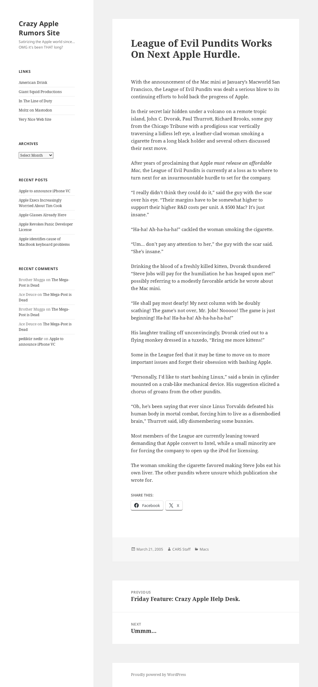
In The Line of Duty (35, 101)
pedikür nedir (31, 338)
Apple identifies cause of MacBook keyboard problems (44, 241)
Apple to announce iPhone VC (44, 191)
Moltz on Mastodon (35, 110)
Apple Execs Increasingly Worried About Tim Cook (40, 203)
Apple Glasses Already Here (42, 215)
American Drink (33, 82)
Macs (204, 549)
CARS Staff (181, 549)
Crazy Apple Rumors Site (39, 28)
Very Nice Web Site (35, 119)
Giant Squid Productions (40, 91)
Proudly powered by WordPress (158, 674)
